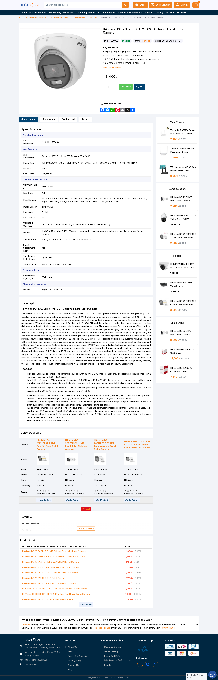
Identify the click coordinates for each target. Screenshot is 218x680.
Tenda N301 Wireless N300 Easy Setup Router (183, 150)
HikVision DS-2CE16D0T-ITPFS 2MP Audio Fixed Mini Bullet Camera (54, 588)
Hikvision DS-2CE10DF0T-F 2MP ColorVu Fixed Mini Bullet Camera (54, 551)
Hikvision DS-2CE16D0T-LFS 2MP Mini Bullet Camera (47, 599)
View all (86, 509)
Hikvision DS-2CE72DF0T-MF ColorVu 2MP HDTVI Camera (50, 562)
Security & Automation (35, 17)
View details (86, 604)
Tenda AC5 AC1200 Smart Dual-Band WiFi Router (182, 132)
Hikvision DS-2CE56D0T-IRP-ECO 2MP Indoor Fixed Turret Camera (54, 556)
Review (85, 119)
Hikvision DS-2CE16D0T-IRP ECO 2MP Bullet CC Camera (49, 583)
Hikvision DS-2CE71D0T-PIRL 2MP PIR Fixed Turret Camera (50, 567)
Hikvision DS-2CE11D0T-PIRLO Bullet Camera (43, 578)
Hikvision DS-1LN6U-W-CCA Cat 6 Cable (181, 370)
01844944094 (168, 627)
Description (48, 119)
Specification (28, 119)
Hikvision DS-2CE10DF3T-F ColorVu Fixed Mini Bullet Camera (183, 303)
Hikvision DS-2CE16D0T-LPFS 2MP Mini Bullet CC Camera (50, 572)
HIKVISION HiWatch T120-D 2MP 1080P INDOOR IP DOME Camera (182, 266)
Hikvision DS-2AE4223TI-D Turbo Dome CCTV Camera (183, 218)
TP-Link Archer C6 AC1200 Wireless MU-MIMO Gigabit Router (183, 169)
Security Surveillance (60, 17)
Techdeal (25, 624)
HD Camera (79, 17)
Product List (68, 119)
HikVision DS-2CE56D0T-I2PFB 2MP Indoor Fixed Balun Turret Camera (56, 594)
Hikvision (93, 17)
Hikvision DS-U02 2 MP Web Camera (181, 284)
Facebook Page (102, 627)
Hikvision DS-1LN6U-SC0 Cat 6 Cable (182, 351)
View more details (113, 67)
